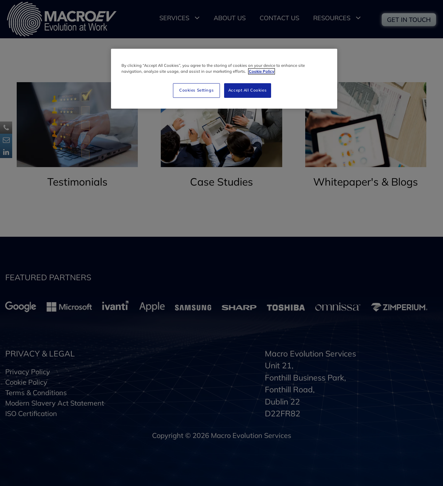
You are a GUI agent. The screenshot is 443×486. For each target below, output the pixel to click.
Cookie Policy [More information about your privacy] (261, 71)
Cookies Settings (196, 90)
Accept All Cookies (247, 90)
